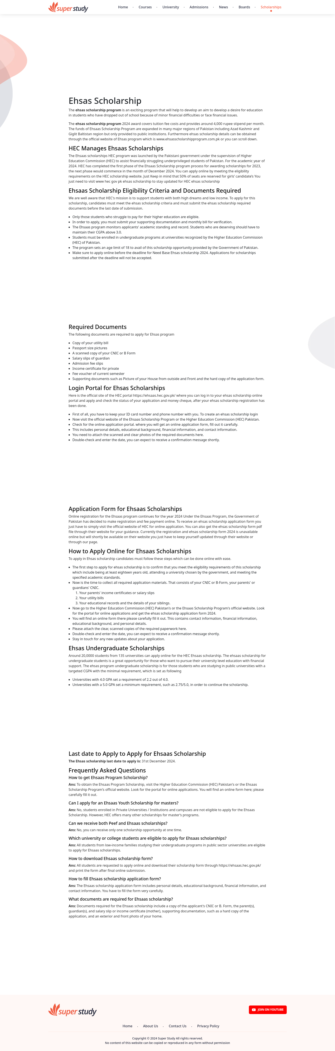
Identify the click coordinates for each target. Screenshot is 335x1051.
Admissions (199, 7)
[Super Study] (68, 7)
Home (123, 7)
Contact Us (178, 1026)
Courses (145, 7)
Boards (244, 7)
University (170, 7)
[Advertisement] (167, 65)
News (223, 7)
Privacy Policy (208, 1026)
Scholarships (271, 7)
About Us (150, 1026)
